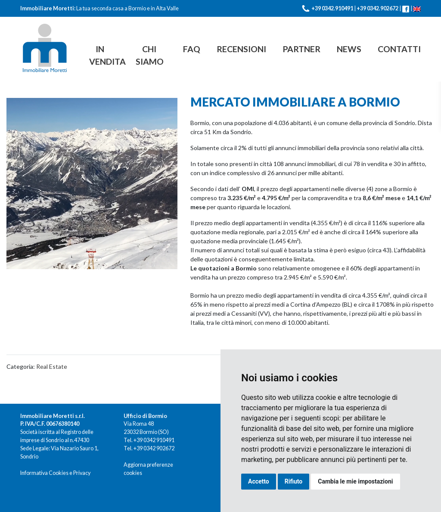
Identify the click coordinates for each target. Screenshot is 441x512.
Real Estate (51, 366)
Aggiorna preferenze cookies (148, 469)
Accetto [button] (258, 481)
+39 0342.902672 (377, 8)
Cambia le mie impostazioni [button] (355, 481)
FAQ (191, 49)
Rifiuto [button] (294, 481)
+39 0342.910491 (332, 8)
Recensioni (241, 49)
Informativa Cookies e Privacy (55, 473)
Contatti (399, 49)
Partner (301, 49)
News (349, 49)
